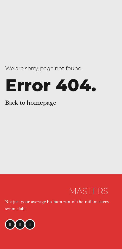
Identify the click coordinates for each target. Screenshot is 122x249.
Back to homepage (30, 102)
